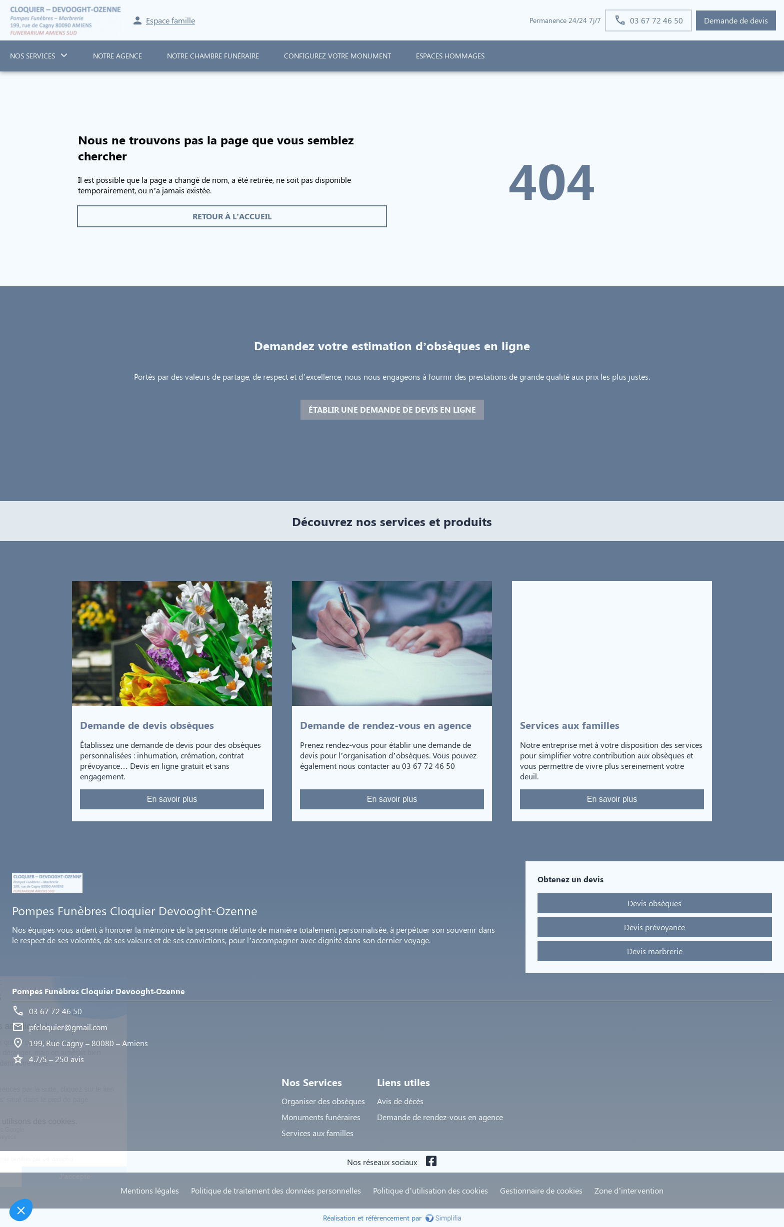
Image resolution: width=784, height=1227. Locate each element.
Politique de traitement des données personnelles (276, 1190)
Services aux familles (318, 1133)
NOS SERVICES (32, 55)
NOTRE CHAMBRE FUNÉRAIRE (213, 55)
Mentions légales (149, 1190)
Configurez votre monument (337, 55)
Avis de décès (400, 1101)
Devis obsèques (655, 903)
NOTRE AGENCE (117, 55)
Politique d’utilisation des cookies (430, 1190)
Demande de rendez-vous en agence (440, 1117)
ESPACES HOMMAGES (450, 55)
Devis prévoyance (654, 927)
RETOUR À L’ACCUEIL (232, 216)
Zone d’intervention (629, 1190)
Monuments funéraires (321, 1117)
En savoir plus (172, 799)
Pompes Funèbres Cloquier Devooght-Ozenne (98, 991)
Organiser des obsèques (323, 1101)
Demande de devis (736, 20)
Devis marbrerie (654, 951)
